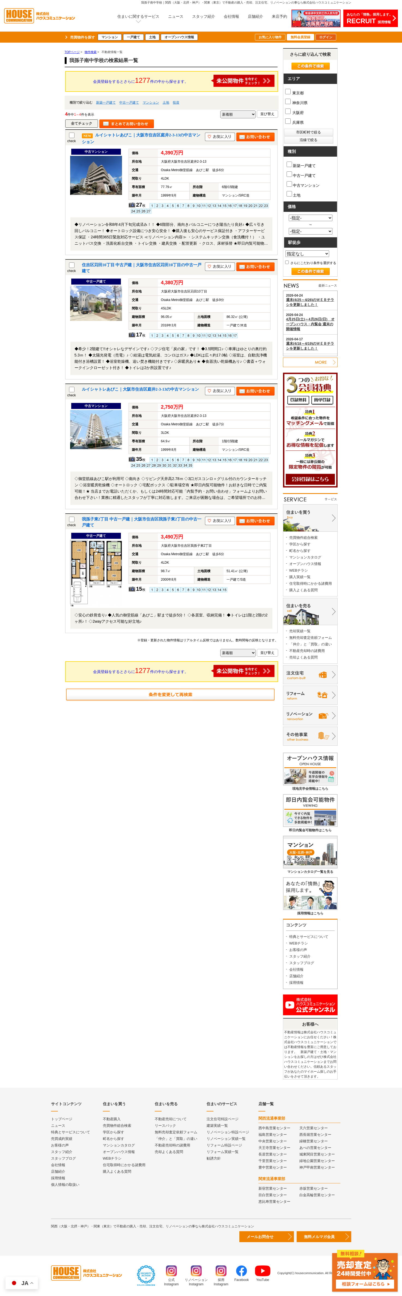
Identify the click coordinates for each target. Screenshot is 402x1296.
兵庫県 (294, 122)
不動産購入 (112, 1119)
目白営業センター (272, 1195)
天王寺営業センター (274, 1148)
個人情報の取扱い (65, 1185)
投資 (176, 102)
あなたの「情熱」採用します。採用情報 (369, 19)
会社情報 (231, 16)
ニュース (175, 16)
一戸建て (133, 37)
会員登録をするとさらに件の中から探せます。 (184, 80)
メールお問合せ (260, 1236)
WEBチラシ (298, 570)
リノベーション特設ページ (228, 1132)
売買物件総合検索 (303, 538)
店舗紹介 (255, 16)
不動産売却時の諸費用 (307, 651)
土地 (152, 37)
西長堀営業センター (315, 1135)
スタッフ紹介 (203, 16)
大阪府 (294, 112)
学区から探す (300, 544)
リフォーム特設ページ (224, 1145)
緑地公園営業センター (317, 1161)
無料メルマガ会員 (319, 1236)
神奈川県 (296, 103)
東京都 (294, 93)
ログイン (325, 37)
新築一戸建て (106, 102)
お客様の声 (298, 950)
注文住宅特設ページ (223, 1119)
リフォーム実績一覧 (223, 1152)
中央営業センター (272, 1141)
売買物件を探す (82, 37)
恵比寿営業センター (274, 1202)
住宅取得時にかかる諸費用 (310, 583)
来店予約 (279, 16)
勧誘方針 (214, 1158)
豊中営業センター (272, 1167)
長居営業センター (272, 1154)
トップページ (61, 1119)
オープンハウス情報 (179, 37)
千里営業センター (272, 1161)
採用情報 (296, 983)
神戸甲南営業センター (317, 1167)
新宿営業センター (272, 1188)
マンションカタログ (305, 557)
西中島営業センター (274, 1128)
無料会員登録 (300, 37)
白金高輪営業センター (317, 1195)
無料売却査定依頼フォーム (310, 638)
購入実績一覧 (300, 577)
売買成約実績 (61, 1139)
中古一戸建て (129, 102)
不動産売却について (171, 1119)
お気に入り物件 (270, 37)
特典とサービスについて (308, 937)
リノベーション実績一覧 (226, 1139)
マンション (110, 37)
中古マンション (303, 184)
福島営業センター (272, 1135)
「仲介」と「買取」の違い (310, 644)
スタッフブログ (301, 963)
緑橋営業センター (313, 1141)
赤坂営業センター (313, 1188)
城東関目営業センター (317, 1154)
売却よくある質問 (303, 657)
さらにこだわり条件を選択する (310, 263)
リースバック (165, 1126)
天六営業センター (313, 1128)
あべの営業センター (315, 1148)
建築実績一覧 (217, 1126)
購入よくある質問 (303, 590)
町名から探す (300, 551)
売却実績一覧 (300, 631)
